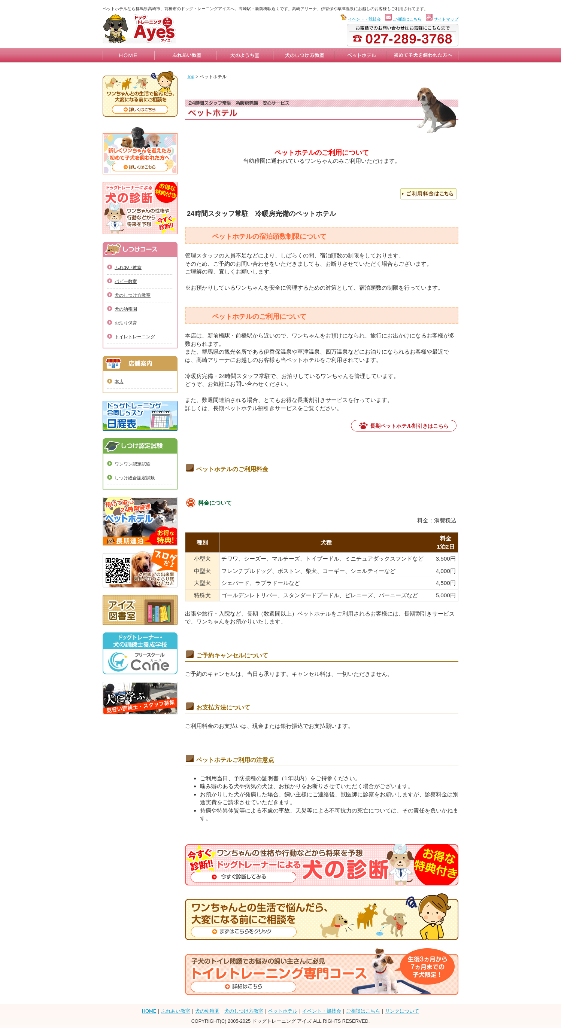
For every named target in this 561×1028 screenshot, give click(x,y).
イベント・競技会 (364, 19)
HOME (149, 1011)
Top (190, 76)
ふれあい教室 (128, 267)
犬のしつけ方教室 (133, 295)
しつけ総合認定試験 (135, 478)
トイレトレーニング (135, 336)
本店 (119, 381)
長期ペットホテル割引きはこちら (409, 426)
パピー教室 (126, 281)
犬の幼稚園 (126, 309)
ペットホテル (282, 1011)
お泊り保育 (126, 323)
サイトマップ (446, 19)
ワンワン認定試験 (133, 464)
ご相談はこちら (407, 19)
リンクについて (402, 1011)
